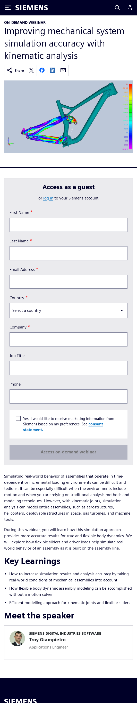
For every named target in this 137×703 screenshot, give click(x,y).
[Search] (117, 8)
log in (48, 198)
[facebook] (42, 70)
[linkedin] (52, 70)
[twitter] (31, 70)
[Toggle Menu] (7, 7)
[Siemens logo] (31, 7)
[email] (63, 70)
